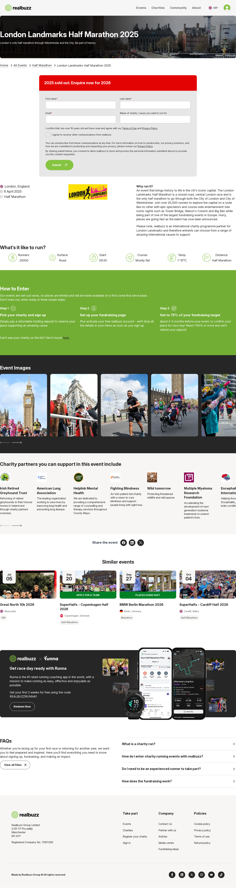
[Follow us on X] (191, 875)
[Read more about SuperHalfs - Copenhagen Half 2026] (88, 584)
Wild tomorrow (159, 488)
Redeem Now (22, 706)
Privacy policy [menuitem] (202, 830)
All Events (20, 65)
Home (4, 65)
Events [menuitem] (127, 824)
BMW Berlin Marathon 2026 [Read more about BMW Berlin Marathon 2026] (141, 605)
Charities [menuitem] (128, 830)
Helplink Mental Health (86, 490)
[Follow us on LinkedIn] (182, 875)
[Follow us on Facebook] (172, 875)
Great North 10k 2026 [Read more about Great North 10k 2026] (17, 605)
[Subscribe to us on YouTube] (211, 875)
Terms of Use (129, 128)
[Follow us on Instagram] (201, 875)
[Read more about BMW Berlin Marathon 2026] (148, 584)
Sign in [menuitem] (127, 843)
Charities (158, 7)
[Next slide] (17, 442)
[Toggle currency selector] (213, 8)
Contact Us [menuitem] (165, 824)
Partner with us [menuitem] (167, 830)
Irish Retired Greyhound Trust (13, 490)
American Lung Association (48, 490)
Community (178, 7)
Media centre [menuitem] (166, 843)
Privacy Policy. (150, 128)
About (196, 7)
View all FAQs (15, 765)
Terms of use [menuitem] (202, 836)
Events (141, 7)
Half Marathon (42, 65)
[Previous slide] (5, 442)
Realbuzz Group (31, 875)
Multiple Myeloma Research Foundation (198, 492)
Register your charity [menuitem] (135, 836)
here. (66, 337)
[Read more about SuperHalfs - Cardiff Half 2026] (207, 584)
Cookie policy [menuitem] (202, 824)
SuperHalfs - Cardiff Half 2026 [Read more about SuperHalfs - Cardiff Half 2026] (203, 605)
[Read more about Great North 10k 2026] (28, 584)
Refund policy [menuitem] (202, 843)
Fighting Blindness (124, 488)
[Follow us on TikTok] (221, 875)
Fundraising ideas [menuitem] (168, 849)
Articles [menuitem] (162, 836)
